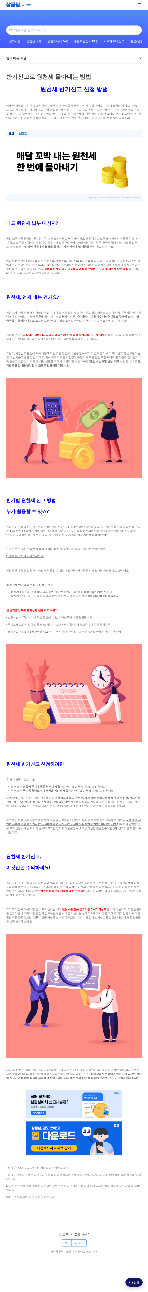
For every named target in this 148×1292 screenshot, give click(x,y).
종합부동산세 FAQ (86, 41)
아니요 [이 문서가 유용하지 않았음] (79, 1242)
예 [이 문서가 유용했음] (66, 1242)
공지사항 (15, 41)
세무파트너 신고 (113, 41)
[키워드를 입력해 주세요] (74, 30)
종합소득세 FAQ (57, 41)
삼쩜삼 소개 (34, 41)
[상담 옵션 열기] (134, 1282)
